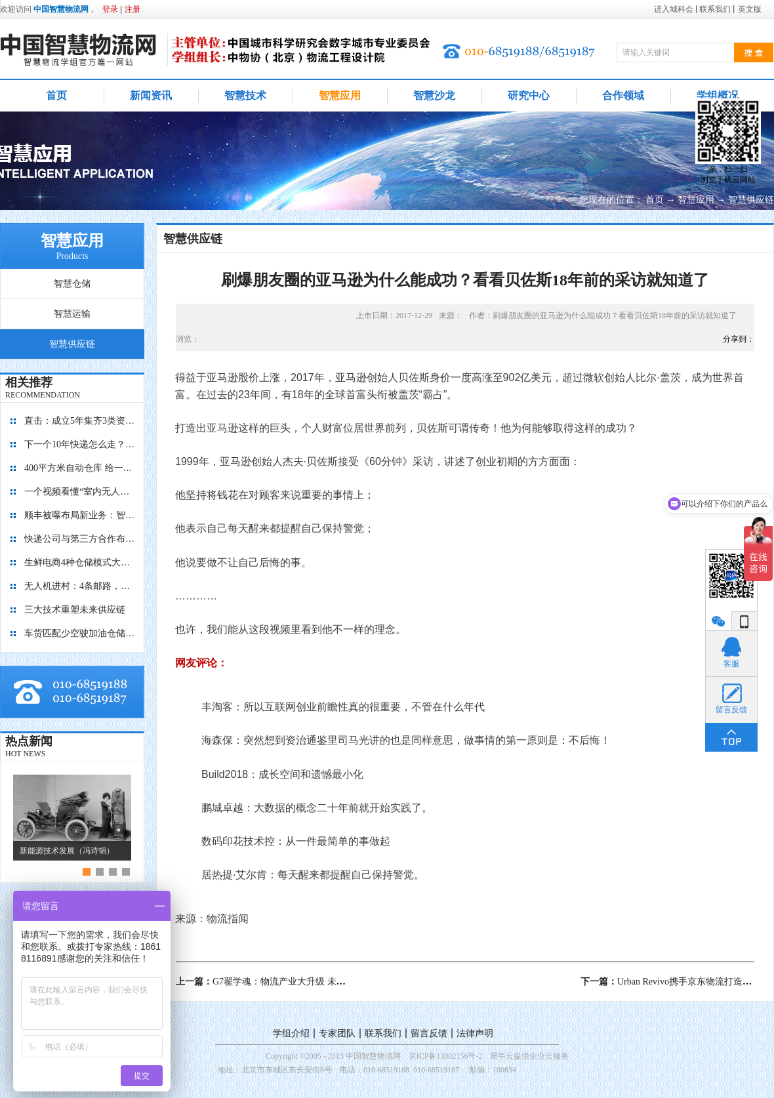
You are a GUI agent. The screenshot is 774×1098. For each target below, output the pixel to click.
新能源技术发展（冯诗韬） (67, 850)
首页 (56, 95)
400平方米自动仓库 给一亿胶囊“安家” (80, 468)
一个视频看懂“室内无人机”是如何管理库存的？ (80, 492)
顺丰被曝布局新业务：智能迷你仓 (80, 515)
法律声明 (475, 1033)
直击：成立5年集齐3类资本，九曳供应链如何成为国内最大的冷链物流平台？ (80, 421)
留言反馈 (429, 1033)
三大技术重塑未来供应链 (74, 610)
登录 (110, 9)
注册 (132, 9)
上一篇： (284, 981)
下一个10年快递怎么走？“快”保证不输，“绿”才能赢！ (80, 444)
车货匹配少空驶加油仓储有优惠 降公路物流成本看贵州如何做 (80, 633)
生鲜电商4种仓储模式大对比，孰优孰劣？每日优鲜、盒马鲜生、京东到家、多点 (80, 562)
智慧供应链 (751, 200)
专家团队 (337, 1033)
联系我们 (383, 1033)
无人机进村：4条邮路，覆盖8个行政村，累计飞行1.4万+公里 (80, 586)
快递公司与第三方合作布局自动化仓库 (80, 539)
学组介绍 (291, 1033)
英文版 (750, 9)
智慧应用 (696, 200)
